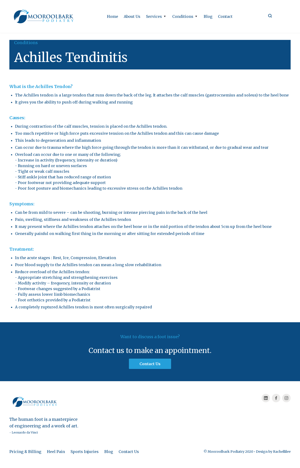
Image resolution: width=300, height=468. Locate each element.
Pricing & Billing (25, 451)
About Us (132, 16)
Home (112, 16)
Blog (208, 16)
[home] (44, 16)
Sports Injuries (85, 451)
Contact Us (129, 451)
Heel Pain (56, 451)
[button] (156, 16)
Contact (225, 16)
